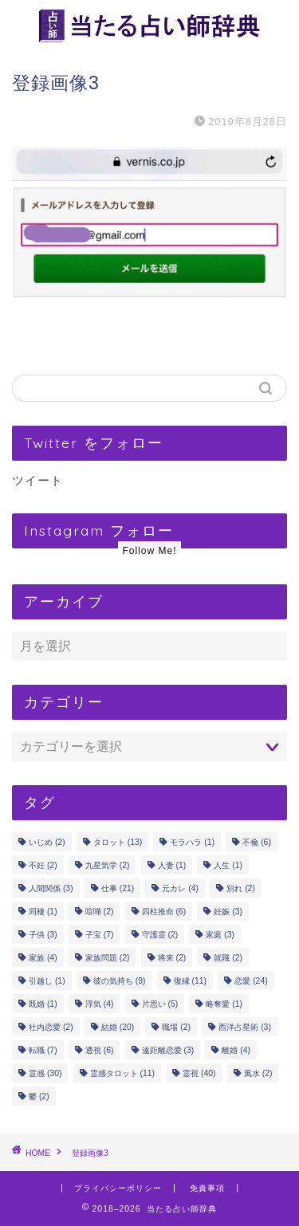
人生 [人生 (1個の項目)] (228, 865)
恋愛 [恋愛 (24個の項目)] (250, 980)
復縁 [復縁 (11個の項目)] (190, 980)
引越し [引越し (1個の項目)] (47, 980)
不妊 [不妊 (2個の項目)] (43, 865)
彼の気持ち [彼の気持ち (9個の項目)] (119, 980)
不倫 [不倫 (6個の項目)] (256, 842)
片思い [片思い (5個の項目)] (160, 1004)
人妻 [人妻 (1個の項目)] (172, 865)
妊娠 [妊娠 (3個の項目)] (228, 911)
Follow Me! (149, 550)
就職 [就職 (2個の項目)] (228, 957)
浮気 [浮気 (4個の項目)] (99, 1004)
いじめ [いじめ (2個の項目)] (47, 842)
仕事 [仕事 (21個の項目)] (117, 888)
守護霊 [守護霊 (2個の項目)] (160, 934)
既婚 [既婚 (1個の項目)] (43, 1004)
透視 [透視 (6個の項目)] (99, 1050)
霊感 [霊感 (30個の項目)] (45, 1073)
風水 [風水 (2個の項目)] (258, 1073)
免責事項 (207, 1188)
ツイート (37, 480)
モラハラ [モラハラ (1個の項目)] (192, 842)
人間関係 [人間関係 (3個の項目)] (51, 888)
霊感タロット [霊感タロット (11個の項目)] (122, 1073)
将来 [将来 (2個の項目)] (172, 957)
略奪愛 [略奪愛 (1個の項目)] (224, 1004)
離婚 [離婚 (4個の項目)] (236, 1050)
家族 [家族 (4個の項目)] (43, 957)
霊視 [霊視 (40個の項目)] (199, 1073)
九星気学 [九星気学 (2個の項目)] (107, 865)
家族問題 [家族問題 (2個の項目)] (107, 957)
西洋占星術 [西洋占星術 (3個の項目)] (244, 1027)
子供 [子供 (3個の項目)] (43, 934)
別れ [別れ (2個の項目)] (240, 888)
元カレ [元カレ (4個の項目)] (180, 888)
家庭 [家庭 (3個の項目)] (220, 934)
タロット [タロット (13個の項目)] (117, 842)
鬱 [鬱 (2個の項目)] (39, 1096)
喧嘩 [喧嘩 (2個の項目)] (99, 911)
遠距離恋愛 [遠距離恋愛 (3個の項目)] (168, 1050)
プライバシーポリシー (118, 1188)
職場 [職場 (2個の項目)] (176, 1027)
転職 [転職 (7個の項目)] (43, 1050)
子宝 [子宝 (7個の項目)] (99, 934)
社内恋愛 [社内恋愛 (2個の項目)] (51, 1027)
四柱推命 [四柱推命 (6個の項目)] (164, 911)
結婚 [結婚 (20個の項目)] (117, 1027)
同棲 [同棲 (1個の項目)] (43, 911)
